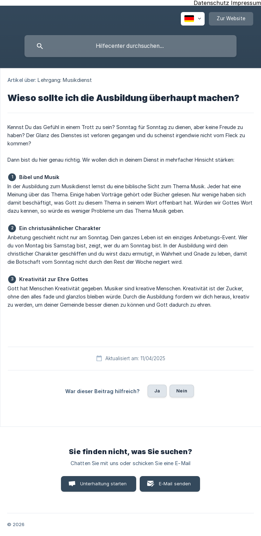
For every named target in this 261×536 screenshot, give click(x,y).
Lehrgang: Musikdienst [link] (65, 80)
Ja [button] (157, 390)
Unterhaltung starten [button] (103, 483)
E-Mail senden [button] (175, 483)
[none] (193, 19)
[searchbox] (130, 46)
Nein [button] (181, 390)
